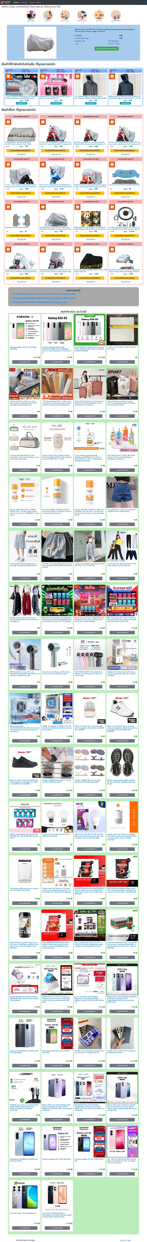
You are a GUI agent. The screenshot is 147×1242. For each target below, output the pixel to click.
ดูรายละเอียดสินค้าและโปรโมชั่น (106, 48)
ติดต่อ (38, 2)
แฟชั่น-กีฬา (48, 21)
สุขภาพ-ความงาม (65, 21)
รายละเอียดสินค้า (24, 362)
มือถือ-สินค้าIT (31, 21)
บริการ (32, 2)
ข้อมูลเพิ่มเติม (21, 154)
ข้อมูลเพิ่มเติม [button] (21, 103)
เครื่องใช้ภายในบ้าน (82, 21)
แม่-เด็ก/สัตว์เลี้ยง (116, 21)
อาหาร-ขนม (99, 21)
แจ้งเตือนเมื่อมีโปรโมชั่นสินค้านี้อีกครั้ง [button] (20, 151)
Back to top (125, 1240)
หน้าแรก (16, 2)
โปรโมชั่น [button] (24, 2)
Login (144, 2)
